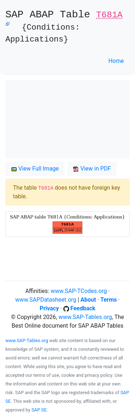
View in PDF (92, 168)
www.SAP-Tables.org (85, 317)
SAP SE (38, 410)
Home (116, 60)
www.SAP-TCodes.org (79, 291)
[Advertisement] (67, 119)
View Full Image (35, 168)
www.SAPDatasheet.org (45, 299)
